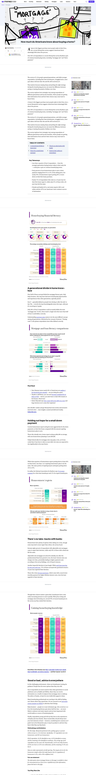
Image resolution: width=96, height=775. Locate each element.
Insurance (68, 1)
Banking (47, 1)
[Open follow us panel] (21, 51)
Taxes (75, 1)
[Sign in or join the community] (91, 2)
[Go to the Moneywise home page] (9, 2)
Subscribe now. (32, 412)
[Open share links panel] (15, 51)
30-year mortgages (43, 573)
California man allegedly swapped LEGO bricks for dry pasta (81, 94)
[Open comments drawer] (8, 51)
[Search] (86, 1)
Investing (31, 1)
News (25, 1)
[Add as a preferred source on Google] (15, 54)
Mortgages (55, 1)
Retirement (39, 1)
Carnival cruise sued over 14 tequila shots (81, 102)
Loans (62, 1)
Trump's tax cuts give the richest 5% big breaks (82, 110)
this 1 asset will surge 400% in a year (54, 401)
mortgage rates (40, 317)
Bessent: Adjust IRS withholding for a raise (82, 126)
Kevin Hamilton (10, 47)
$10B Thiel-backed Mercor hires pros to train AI (82, 118)
